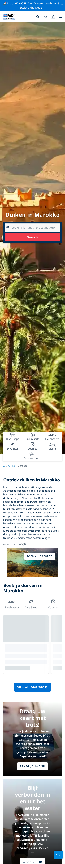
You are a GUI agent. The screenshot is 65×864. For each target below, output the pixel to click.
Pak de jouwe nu (32, 766)
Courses (53, 603)
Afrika (11, 465)
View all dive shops (32, 687)
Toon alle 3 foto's (39, 556)
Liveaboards (12, 603)
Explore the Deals (31, 7)
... (5, 465)
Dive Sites (30, 603)
